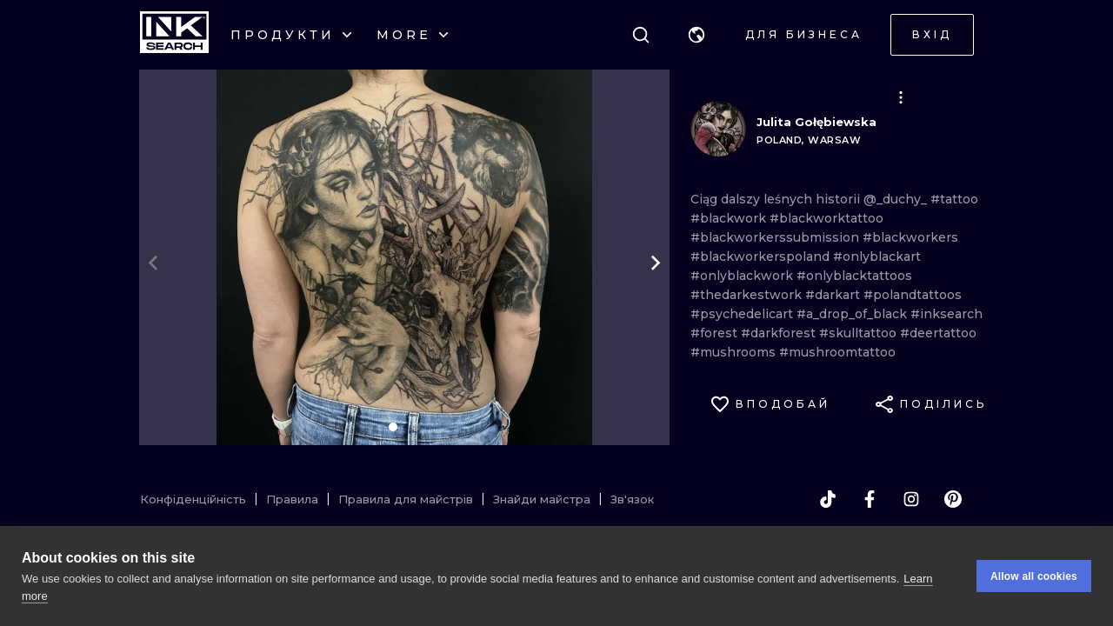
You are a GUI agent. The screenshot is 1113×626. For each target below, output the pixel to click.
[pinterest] (953, 499)
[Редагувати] (901, 97)
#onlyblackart (877, 256)
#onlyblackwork (743, 275)
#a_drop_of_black (853, 314)
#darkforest (780, 333)
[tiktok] (828, 499)
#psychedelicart (743, 314)
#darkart (834, 295)
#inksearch (946, 314)
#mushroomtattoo (837, 352)
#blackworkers (910, 237)
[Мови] (696, 35)
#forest (715, 333)
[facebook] (869, 499)
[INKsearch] (174, 35)
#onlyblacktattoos (854, 275)
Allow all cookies (1033, 576)
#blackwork (730, 218)
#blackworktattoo (826, 218)
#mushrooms (734, 352)
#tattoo (954, 199)
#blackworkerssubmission (776, 237)
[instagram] (911, 499)
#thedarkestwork (747, 295)
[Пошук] (641, 35)
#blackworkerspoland (761, 256)
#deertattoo (938, 333)
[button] (696, 35)
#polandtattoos (912, 295)
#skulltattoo (859, 333)
